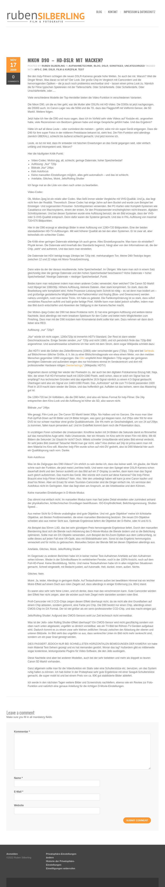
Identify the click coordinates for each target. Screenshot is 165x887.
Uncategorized (134, 66)
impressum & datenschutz (139, 12)
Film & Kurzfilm (66, 69)
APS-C (38, 69)
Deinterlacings (74, 365)
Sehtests (149, 350)
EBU (82, 358)
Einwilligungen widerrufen (60, 868)
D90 (45, 69)
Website (19, 805)
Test (81, 69)
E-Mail (18, 791)
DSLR (105, 66)
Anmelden (12, 854)
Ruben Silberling (53, 66)
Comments (13, 78)
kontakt (113, 12)
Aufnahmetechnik (81, 66)
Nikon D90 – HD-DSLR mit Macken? (65, 60)
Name (18, 778)
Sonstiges (116, 66)
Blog (97, 66)
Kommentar (22, 731)
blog (99, 12)
